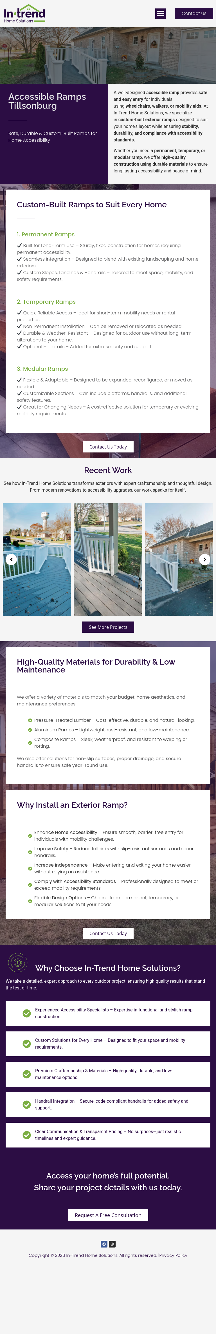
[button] (11, 559)
